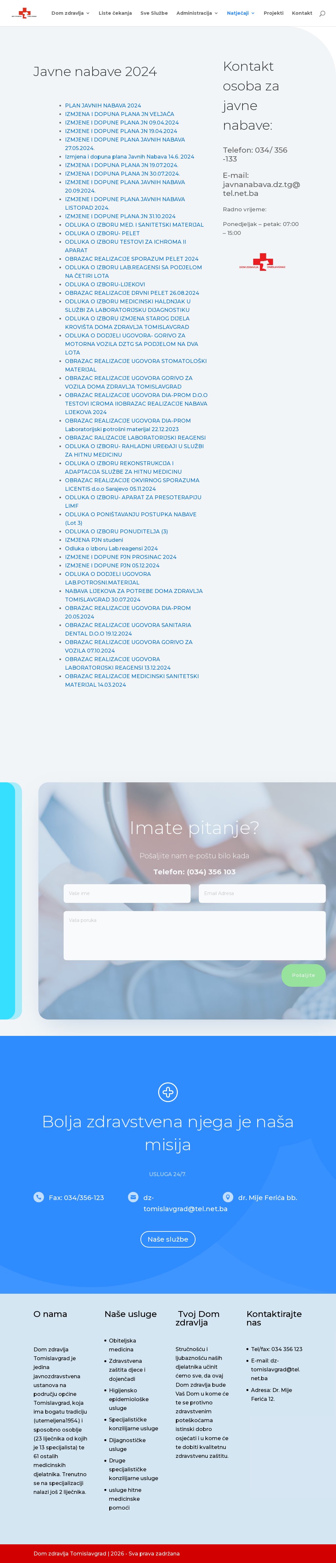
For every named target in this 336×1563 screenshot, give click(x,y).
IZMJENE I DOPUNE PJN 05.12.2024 (112, 565)
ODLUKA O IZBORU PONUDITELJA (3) (116, 531)
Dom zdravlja (68, 13)
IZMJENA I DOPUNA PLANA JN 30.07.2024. (122, 174)
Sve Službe (154, 13)
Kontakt (302, 13)
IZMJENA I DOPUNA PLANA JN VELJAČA (119, 114)
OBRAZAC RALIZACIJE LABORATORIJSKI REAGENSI (135, 438)
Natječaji (238, 13)
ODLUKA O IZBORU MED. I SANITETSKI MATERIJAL (134, 225)
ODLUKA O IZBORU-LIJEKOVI (105, 284)
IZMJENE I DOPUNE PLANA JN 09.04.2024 (122, 123)
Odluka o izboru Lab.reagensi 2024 (111, 548)
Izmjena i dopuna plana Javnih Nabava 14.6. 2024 (129, 157)
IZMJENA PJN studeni (94, 540)
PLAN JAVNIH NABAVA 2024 (103, 106)
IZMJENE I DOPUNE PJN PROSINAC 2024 (121, 557)
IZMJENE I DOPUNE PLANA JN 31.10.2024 (120, 216)
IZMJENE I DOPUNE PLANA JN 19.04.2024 (121, 131)
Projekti (274, 13)
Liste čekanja (115, 13)
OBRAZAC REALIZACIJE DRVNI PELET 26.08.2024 (132, 293)
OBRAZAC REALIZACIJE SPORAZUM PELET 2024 (132, 259)
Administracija (194, 13)
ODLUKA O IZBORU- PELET (102, 233)
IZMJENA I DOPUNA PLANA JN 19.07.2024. (121, 165)
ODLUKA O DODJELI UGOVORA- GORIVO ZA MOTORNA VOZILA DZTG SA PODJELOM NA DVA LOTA (131, 344)
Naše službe (168, 1239)
